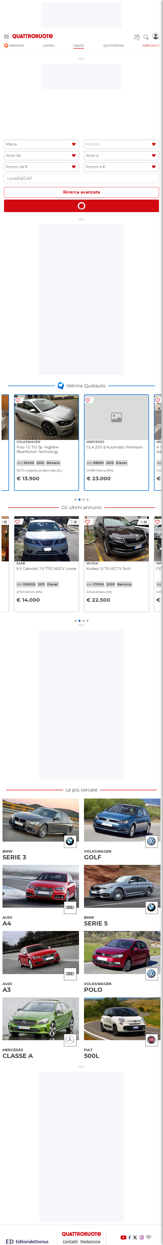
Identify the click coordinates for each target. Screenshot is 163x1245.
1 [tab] (75, 500)
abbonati (150, 45)
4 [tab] (88, 500)
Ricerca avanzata (81, 192)
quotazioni (113, 45)
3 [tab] (84, 500)
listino (49, 45)
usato (78, 45)
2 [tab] (79, 500)
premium (14, 45)
